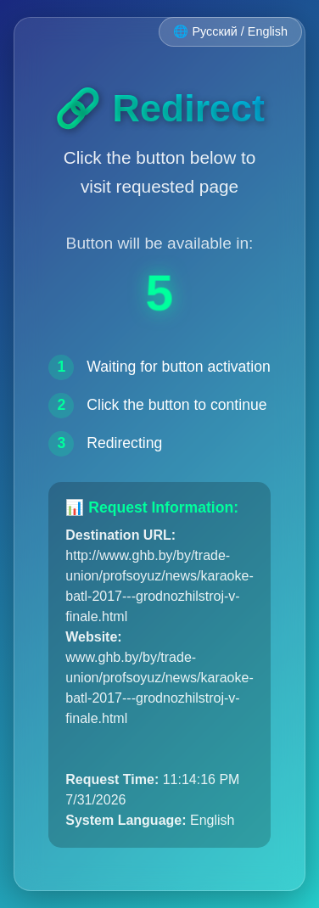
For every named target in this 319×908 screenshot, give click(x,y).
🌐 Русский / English (230, 31)
